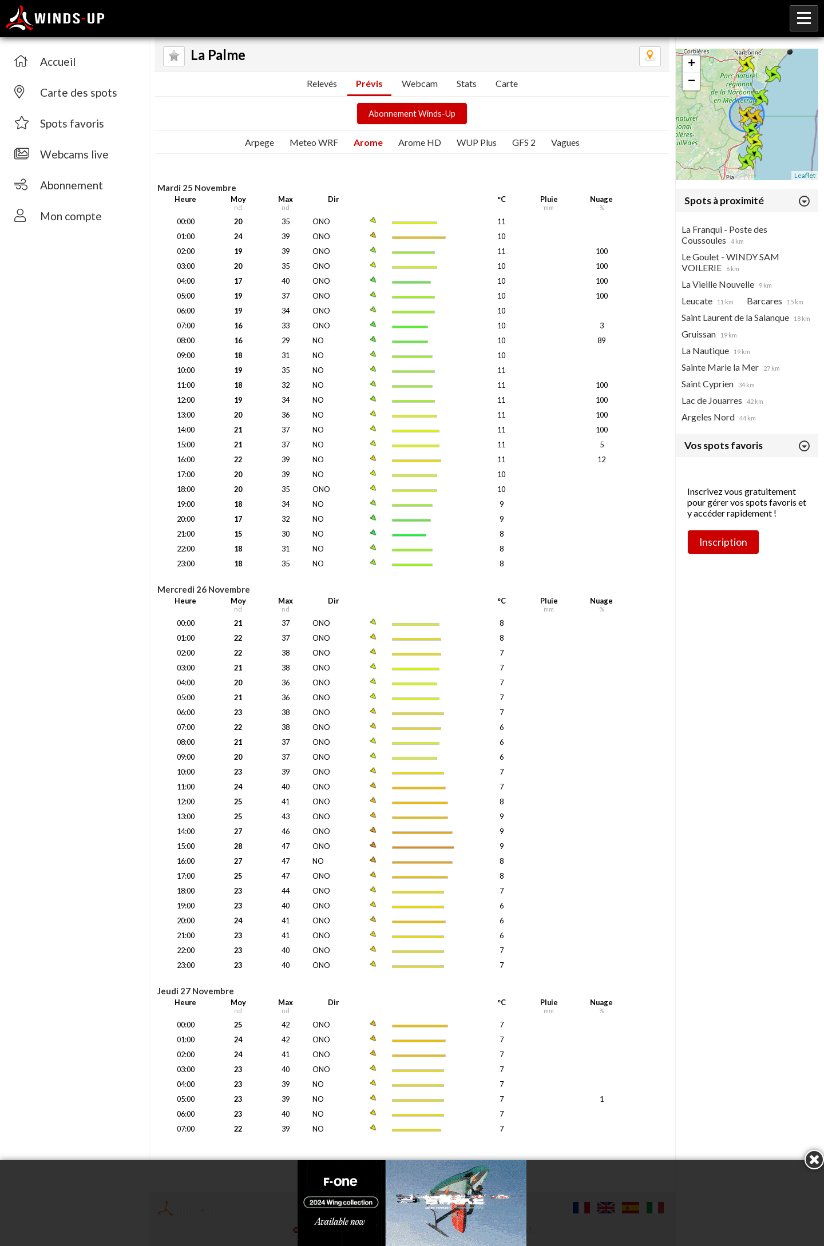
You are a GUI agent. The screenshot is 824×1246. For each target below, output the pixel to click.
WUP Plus (477, 142)
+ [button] (691, 64)
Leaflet (804, 175)
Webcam (420, 83)
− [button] (691, 81)
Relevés (322, 83)
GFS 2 (524, 142)
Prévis (369, 83)
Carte (507, 83)
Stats (467, 83)
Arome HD (419, 142)
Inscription (723, 542)
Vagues (565, 142)
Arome (368, 142)
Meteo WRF (314, 142)
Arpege (259, 142)
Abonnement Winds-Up (412, 113)
